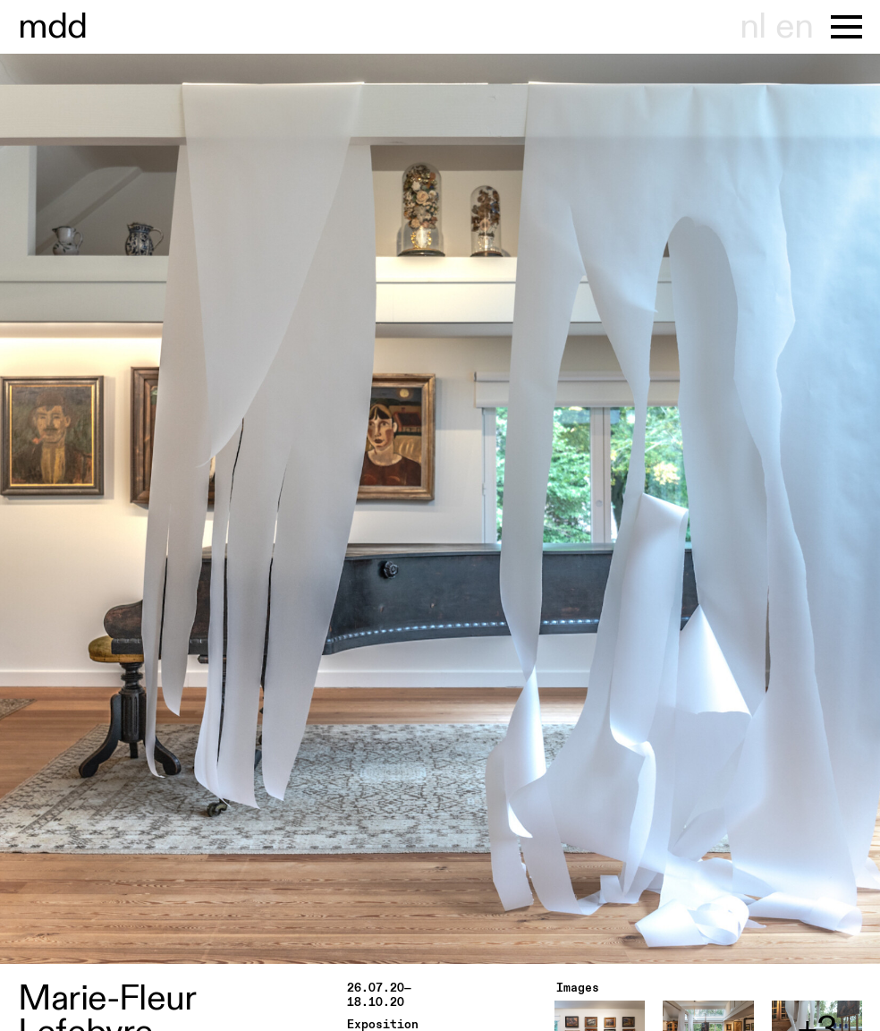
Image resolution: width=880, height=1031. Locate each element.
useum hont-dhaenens (53, 27)
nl (753, 27)
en (794, 27)
